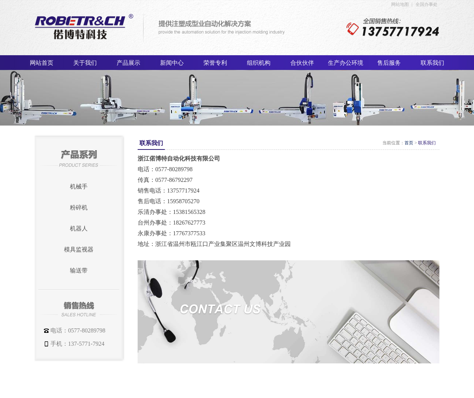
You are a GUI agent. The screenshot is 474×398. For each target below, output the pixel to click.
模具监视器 (78, 249)
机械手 (79, 186)
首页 (408, 142)
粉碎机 (79, 207)
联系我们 (427, 142)
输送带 (79, 270)
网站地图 (400, 4)
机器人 (79, 228)
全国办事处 (426, 4)
